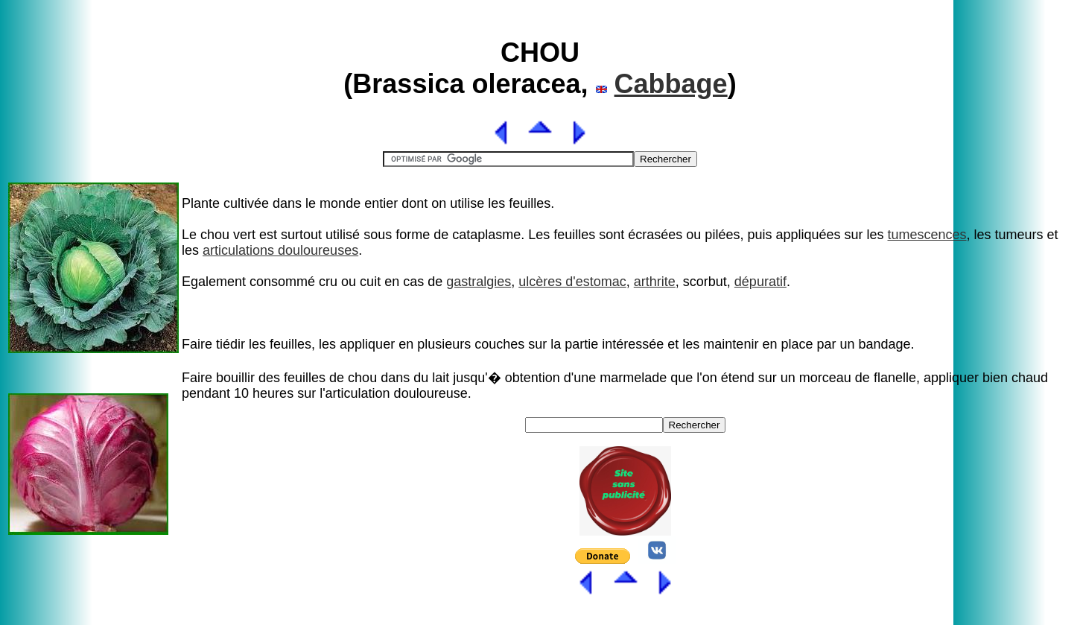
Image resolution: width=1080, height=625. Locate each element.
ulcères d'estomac (572, 281)
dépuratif (760, 281)
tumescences (927, 234)
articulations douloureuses (280, 250)
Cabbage (671, 84)
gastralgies (478, 281)
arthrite (655, 281)
